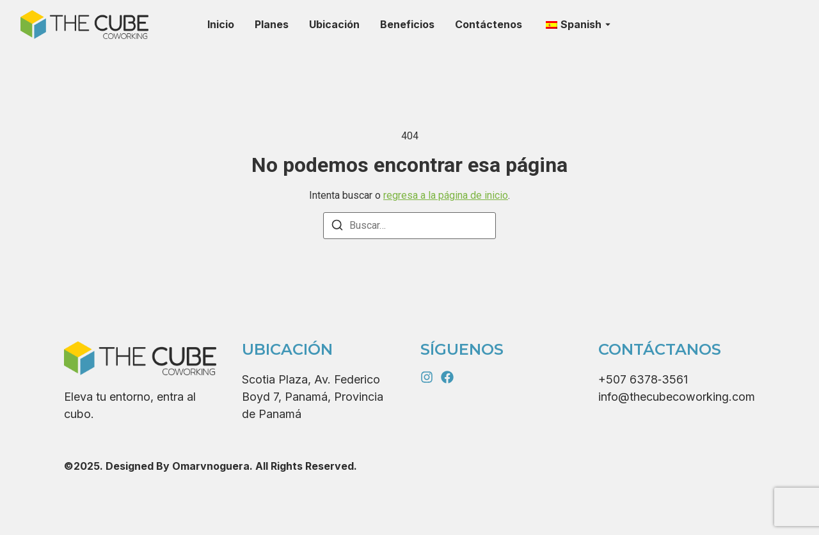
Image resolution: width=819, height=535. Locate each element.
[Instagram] (426, 377)
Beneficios (407, 24)
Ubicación (334, 24)
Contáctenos (488, 24)
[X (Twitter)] (447, 377)
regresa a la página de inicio (445, 195)
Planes (272, 24)
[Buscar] (337, 227)
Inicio (220, 24)
